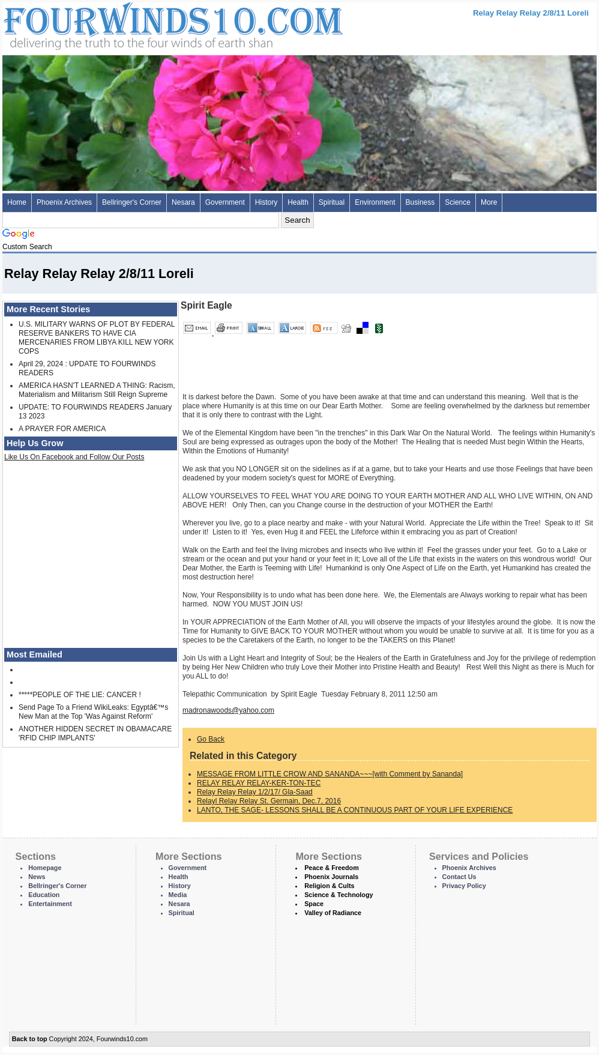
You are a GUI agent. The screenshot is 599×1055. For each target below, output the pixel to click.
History (266, 202)
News (36, 876)
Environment (375, 202)
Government (225, 202)
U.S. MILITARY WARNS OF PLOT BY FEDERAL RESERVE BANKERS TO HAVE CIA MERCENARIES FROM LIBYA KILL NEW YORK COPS (97, 337)
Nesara (183, 202)
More (489, 202)
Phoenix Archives (64, 202)
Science (458, 202)
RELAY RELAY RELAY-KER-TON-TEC (259, 783)
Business (420, 202)
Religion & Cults (329, 885)
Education (43, 894)
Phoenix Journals (331, 876)
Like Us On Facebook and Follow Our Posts (74, 457)
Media (178, 894)
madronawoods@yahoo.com (228, 710)
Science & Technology (338, 894)
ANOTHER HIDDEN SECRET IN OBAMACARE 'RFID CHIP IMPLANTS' (95, 733)
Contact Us (459, 876)
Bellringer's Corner (131, 202)
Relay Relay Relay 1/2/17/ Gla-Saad (255, 792)
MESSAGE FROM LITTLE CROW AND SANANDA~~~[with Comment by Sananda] (330, 774)
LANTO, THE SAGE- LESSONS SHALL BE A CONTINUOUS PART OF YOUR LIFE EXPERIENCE (355, 810)
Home (16, 202)
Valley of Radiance (332, 912)
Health (298, 202)
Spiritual (332, 202)
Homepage (44, 867)
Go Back (210, 739)
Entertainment (50, 903)
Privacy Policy (464, 885)
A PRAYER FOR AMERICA (62, 429)
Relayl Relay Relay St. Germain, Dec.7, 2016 (269, 801)
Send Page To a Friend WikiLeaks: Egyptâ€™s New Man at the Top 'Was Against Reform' (93, 712)
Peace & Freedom (331, 867)
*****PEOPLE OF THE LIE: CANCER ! (80, 695)
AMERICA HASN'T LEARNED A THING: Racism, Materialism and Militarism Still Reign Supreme (97, 390)
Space (314, 903)
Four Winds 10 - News (122, 23)
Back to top (29, 1038)
